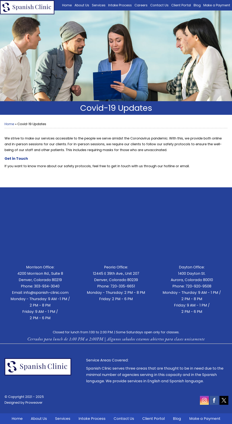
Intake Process (120, 5)
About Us (81, 5)
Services (98, 5)
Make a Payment (216, 5)
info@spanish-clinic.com (46, 292)
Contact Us (159, 5)
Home (67, 5)
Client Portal (181, 5)
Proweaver (34, 402)
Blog (197, 5)
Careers (141, 5)
